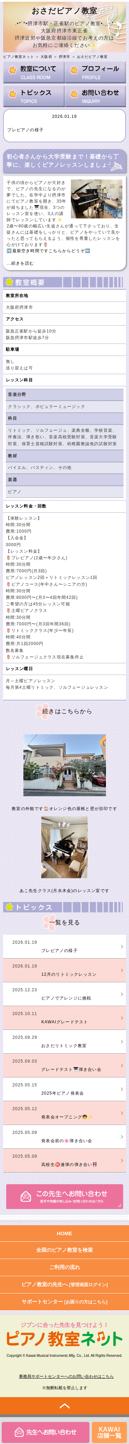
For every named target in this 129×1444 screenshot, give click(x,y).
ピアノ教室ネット (18, 57)
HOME (64, 1233)
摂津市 (65, 57)
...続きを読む (20, 263)
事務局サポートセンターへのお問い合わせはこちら (66, 1376)
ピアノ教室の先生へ (64, 1284)
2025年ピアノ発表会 (62, 1093)
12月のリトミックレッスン (69, 974)
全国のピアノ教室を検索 (64, 1250)
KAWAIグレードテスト (64, 1022)
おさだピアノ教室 (92, 57)
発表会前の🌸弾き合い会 (66, 1140)
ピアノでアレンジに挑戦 (66, 998)
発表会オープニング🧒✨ (67, 1117)
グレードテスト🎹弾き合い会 (71, 1069)
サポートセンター (65, 1301)
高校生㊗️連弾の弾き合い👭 (69, 1164)
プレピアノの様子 (25, 129)
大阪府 (46, 57)
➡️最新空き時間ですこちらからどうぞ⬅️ (48, 250)
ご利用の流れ (64, 1267)
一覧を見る (64, 922)
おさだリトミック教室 (64, 1045)
